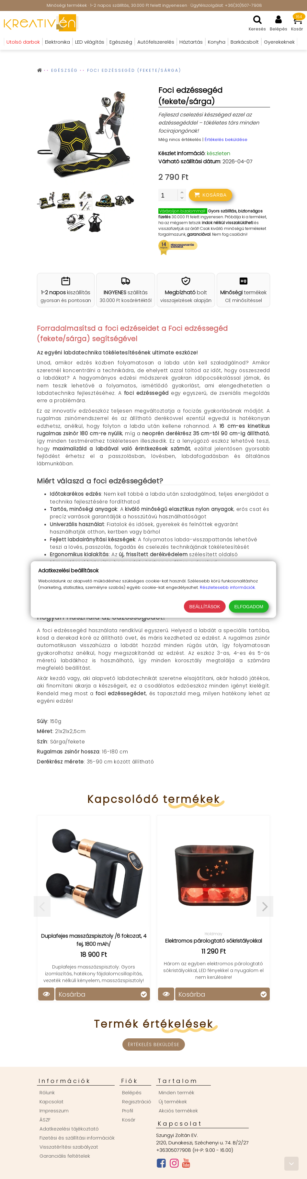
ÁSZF (45, 1119)
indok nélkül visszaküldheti (227, 222)
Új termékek (173, 1101)
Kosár (128, 1119)
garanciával (198, 234)
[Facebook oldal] (161, 1164)
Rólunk (47, 1092)
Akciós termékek (178, 1110)
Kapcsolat (51, 1101)
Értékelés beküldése (226, 139)
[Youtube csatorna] (186, 1164)
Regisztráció (136, 1101)
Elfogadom (248, 606)
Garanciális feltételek (65, 1155)
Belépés (132, 1092)
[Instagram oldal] (174, 1164)
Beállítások (204, 606)
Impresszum (54, 1110)
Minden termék (176, 1092)
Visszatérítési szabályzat (69, 1146)
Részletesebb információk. (228, 587)
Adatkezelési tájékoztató (69, 1128)
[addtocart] (210, 195)
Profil (127, 1110)
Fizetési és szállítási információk (77, 1137)
